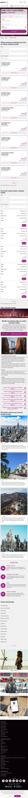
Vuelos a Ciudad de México (4, 732)
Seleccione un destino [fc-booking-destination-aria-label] (6, 24)
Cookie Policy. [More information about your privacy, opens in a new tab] (23, 793)
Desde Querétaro (4, 621)
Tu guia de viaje (8, 6)
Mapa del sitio (3, 767)
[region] (14, 794)
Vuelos (6, 37)
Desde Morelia (3, 613)
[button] (11, 16)
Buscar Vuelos (14, 31)
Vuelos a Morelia (3, 733)
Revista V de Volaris (3, 764)
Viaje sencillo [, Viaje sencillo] (4, 16)
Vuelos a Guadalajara (4, 729)
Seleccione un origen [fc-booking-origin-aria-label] (6, 20)
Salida (3, 26)
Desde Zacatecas (4, 631)
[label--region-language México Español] (23, 2)
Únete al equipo (3, 760)
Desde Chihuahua (4, 628)
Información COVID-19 (4, 750)
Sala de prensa (3, 765)
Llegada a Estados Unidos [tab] (16, 333)
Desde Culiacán (4, 626)
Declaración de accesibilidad (5, 768)
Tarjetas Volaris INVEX (4, 746)
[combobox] (15, 49)
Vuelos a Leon (3, 730)
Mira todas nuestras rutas (4, 736)
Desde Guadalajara (4, 605)
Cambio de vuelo (3, 743)
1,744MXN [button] (10, 12)
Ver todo (2, 753)
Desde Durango (4, 639)
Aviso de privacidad (3, 774)
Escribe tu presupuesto (4, 204)
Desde (3, 19)
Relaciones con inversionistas (5, 761)
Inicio (2, 37)
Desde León (3, 623)
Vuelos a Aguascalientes (4, 723)
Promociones (16, 5)
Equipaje (2, 740)
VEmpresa (2, 747)
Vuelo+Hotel (3, 5)
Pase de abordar (3, 742)
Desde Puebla (3, 610)
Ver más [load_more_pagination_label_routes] (14, 645)
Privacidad (22, 5)
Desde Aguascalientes (5, 615)
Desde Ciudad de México (5, 608)
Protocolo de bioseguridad (4, 749)
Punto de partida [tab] (5, 333)
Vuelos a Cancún (3, 725)
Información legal (3, 775)
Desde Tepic (3, 636)
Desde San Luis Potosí (5, 618)
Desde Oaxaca (3, 633)
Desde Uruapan (4, 641)
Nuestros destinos (12, 6)
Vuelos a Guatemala (3, 726)
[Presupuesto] (15, 58)
